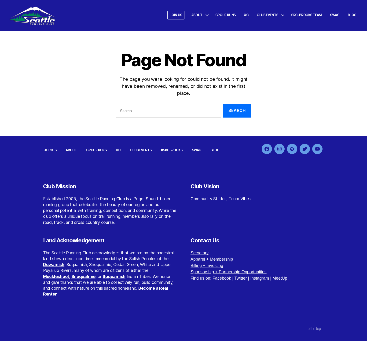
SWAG (334, 16)
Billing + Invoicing (207, 268)
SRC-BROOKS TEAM (306, 16)
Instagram (259, 281)
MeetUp (279, 281)
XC (246, 16)
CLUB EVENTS (267, 16)
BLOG (352, 16)
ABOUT (196, 16)
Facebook (222, 281)
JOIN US (176, 16)
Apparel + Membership (212, 262)
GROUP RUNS (225, 16)
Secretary (200, 255)
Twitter (240, 281)
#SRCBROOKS (171, 153)
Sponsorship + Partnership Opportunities (229, 274)
